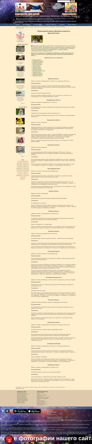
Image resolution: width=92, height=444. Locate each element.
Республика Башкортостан (38, 70)
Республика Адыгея (37, 69)
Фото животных (26, 24)
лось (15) (20, 173)
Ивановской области (70, 47)
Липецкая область (36, 67)
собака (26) (19, 166)
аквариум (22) (20, 168)
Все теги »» (22, 179)
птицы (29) (19, 164)
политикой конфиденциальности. (83, 434)
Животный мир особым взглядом (54, 418)
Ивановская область (37, 63)
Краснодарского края (36, 48)
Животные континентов (42, 403)
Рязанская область (36, 72)
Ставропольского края (36, 50)
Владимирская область (38, 61)
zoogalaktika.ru (15, 432)
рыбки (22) (26, 166)
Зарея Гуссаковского (21, 396)
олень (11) (23, 177)
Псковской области (63, 48)
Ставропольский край (37, 74)
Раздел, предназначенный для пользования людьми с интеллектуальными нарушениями (61, 419)
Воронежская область (37, 62)
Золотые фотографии (41, 401)
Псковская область (36, 68)
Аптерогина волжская (21, 395)
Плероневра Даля (21, 402)
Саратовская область (37, 73)
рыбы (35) (20, 161)
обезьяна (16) (26, 170)
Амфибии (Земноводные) (42, 398)
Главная (17, 24)
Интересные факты (38, 24)
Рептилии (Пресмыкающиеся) (43, 397)
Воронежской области (60, 47)
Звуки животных (40, 404)
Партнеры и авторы (51, 412)
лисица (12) (26, 175)
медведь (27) (25, 164)
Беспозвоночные (40, 400)
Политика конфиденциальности (54, 417)
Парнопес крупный (21, 401)
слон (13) (25, 173)
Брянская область (36, 59)
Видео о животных (72, 24)
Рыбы (38, 399)
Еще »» (22, 103)
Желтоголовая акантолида (22, 393)
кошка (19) (19, 170)
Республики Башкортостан (41, 49)
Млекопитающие (40, 392)
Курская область (36, 65)
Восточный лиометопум (22, 397)
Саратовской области (63, 49)
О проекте (49, 411)
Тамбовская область (37, 75)
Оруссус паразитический (22, 400)
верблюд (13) (19, 175)
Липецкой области (54, 48)
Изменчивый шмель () (41, 45)
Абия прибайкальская (21, 392)
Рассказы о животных (51, 24)
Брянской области (38, 47)
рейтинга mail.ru (38, 424)
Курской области (45, 48)
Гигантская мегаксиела (22, 398)
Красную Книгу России (61, 45)
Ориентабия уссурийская (22, 399)
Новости (49, 413)
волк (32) (25, 161)
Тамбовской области (47, 50)
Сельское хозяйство (51, 414)
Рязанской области (52, 49)
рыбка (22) (26, 168)
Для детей (62, 24)
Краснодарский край (37, 64)
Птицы (38, 393)
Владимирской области (48, 47)
